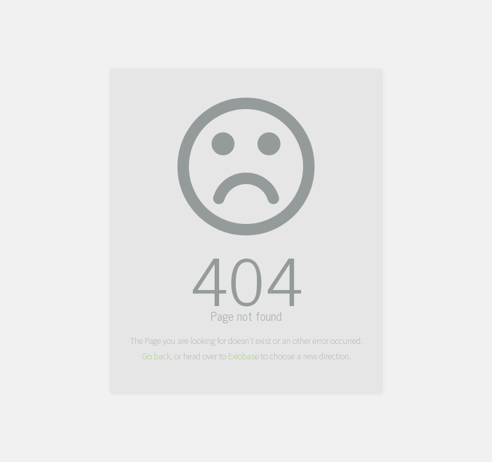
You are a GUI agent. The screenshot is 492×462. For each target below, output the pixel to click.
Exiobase (243, 356)
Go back (156, 356)
